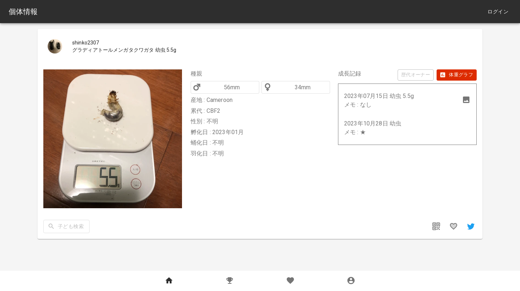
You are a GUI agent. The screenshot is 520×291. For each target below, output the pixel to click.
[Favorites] (290, 281)
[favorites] (453, 226)
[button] (407, 100)
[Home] (169, 281)
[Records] (229, 281)
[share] (471, 226)
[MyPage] (351, 281)
